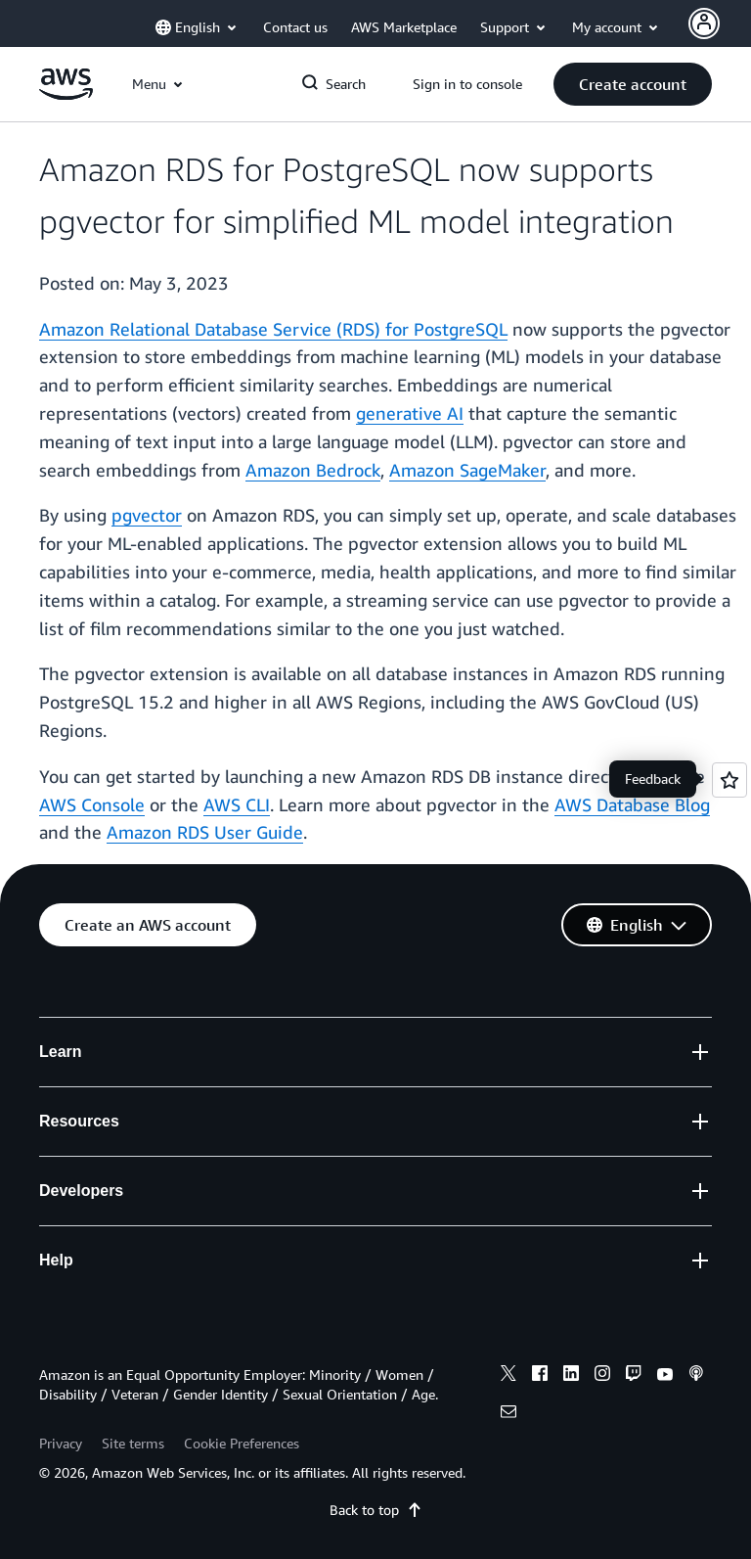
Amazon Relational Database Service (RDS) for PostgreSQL (273, 329)
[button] (632, 84)
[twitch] (633, 1376)
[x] (508, 1376)
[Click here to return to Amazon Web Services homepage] (66, 94)
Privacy (60, 1443)
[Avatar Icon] (704, 23)
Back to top (376, 1509)
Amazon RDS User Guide (205, 832)
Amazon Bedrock (312, 470)
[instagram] (602, 1376)
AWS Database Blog (632, 804)
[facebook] (540, 1376)
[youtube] (665, 1376)
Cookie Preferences (241, 1443)
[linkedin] (571, 1376)
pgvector (146, 515)
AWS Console (92, 804)
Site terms (133, 1443)
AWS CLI (236, 804)
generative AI (410, 413)
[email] (508, 1414)
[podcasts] (696, 1376)
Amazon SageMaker (467, 470)
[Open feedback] (729, 780)
